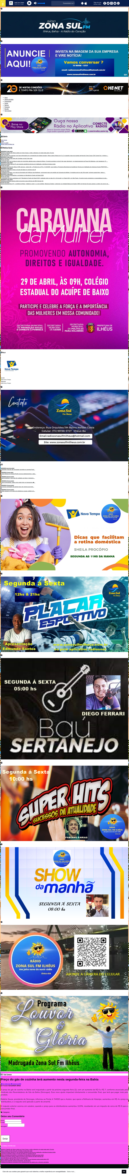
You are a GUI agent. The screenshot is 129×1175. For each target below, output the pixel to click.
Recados (7, 109)
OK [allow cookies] (124, 1171)
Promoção (7, 107)
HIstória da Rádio (9, 99)
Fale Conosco (8, 111)
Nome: (2, 1120)
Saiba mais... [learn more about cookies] (71, 1171)
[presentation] (15, 1131)
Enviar (5, 1139)
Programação (8, 101)
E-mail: (3, 1122)
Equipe (6, 103)
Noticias (7, 105)
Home (6, 97)
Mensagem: (4, 1127)
